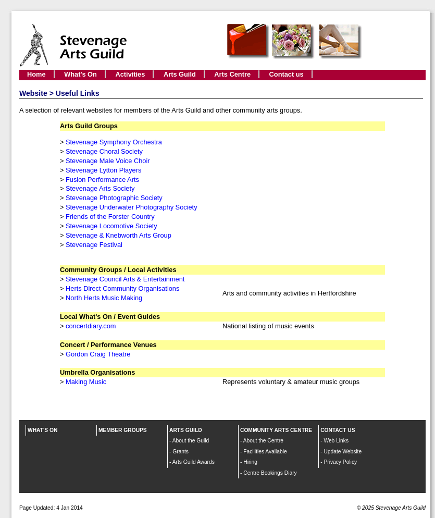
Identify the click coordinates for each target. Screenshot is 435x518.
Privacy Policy (340, 462)
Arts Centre (232, 74)
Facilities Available (265, 451)
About (180, 440)
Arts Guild (180, 74)
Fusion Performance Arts (102, 179)
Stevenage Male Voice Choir (108, 161)
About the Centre (263, 440)
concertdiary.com (91, 326)
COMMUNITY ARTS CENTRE (276, 430)
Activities (130, 74)
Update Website (343, 451)
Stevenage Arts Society (100, 188)
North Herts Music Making (104, 298)
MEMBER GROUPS (122, 430)
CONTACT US (337, 430)
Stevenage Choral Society (104, 151)
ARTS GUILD (185, 430)
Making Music (86, 382)
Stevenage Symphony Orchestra (114, 142)
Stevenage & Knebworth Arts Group (118, 235)
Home (36, 74)
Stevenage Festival (94, 245)
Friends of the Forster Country (110, 216)
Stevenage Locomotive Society (111, 226)
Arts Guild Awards (193, 462)
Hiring (250, 462)
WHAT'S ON (42, 430)
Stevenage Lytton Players (103, 170)
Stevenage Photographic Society (114, 198)
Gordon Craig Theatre (98, 354)
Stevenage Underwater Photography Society (131, 207)
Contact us (286, 74)
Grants (180, 451)
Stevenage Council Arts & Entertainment (125, 279)
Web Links (336, 440)
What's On (80, 74)
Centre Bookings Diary (269, 473)
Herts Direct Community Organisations (122, 288)
